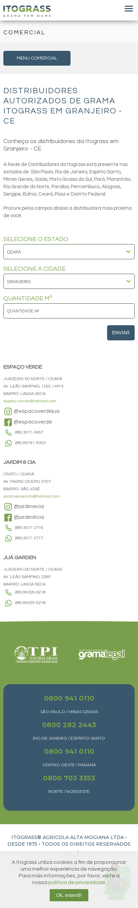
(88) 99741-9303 (30, 443)
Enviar (121, 332)
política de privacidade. (77, 882)
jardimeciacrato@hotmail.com (31, 496)
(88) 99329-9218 (30, 592)
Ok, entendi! (69, 895)
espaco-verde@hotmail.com (29, 401)
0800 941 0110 (69, 698)
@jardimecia (23, 506)
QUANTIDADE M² (27, 299)
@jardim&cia (23, 517)
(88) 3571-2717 (29, 538)
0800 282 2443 (69, 725)
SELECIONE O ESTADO (35, 239)
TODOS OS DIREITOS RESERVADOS (86, 844)
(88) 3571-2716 (29, 528)
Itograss (27, 11)
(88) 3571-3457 (29, 432)
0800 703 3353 (69, 778)
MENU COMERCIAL (37, 58)
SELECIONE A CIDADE (34, 269)
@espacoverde (27, 422)
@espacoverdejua (31, 411)
